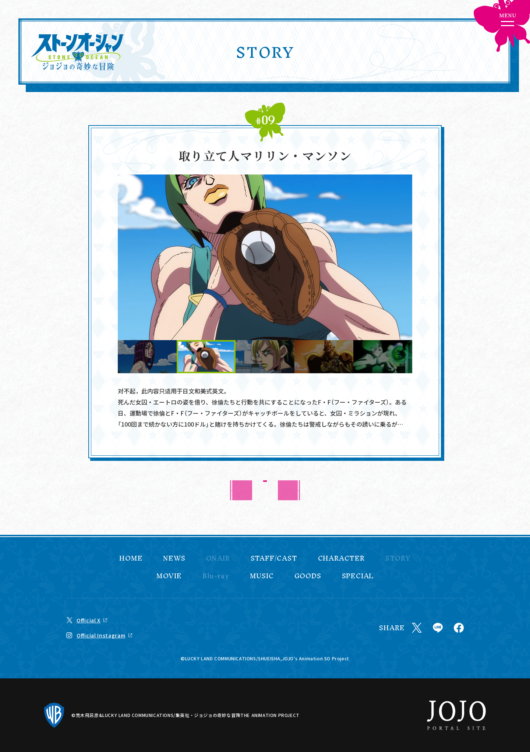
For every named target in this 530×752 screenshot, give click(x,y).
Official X (88, 620)
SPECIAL (358, 576)
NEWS (174, 558)
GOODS (307, 576)
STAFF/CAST (274, 558)
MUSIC (262, 576)
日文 (188, 390)
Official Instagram (101, 635)
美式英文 (212, 390)
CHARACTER (341, 558)
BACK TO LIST (265, 490)
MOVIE (169, 576)
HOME (130, 558)
